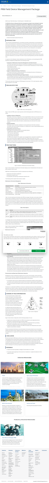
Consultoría (17, 457)
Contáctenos (44, 450)
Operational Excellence (10, 461)
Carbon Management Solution (10, 473)
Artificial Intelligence (30, 465)
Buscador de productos (37, 458)
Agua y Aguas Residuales (32, 375)
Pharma (3, 472)
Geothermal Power (31, 403)
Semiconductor (4, 474)
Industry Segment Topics (31, 456)
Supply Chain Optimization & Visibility (11, 466)
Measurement (17, 456)
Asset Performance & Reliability (11, 458)
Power (3, 375)
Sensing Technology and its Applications (31, 470)
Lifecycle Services (17, 461)
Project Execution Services (17, 459)
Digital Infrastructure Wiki (31, 476)
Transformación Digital (31, 463)
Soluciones (11, 450)
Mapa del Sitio (26, 481)
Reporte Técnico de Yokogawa (16, 5)
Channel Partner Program (37, 464)
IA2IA (29, 461)
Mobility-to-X (4, 471)
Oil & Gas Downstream (4, 454)
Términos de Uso (3, 481)
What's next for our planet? (31, 454)
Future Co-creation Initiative (31, 474)
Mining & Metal (4, 462)
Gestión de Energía (10, 476)
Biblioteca (5, 5)
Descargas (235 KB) (41, 16)
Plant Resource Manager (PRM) (9, 437)
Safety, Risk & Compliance (11, 456)
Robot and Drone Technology (31, 467)
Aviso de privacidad (10, 481)
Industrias (4, 450)
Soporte (36, 450)
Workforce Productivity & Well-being (11, 453)
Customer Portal (37, 459)
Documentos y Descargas (24, 453)
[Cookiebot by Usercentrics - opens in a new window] (41, 231)
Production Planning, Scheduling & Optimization (10, 470)
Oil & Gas (3, 452)
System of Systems (30, 460)
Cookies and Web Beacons (18, 481)
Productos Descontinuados (17, 465)
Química (3, 457)
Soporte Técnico (37, 452)
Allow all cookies (38, 250)
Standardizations (31, 472)
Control (16, 455)
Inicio (1, 5)
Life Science (17, 462)
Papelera (3, 464)
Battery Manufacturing (4, 470)
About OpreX (30, 458)
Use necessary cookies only (24, 250)
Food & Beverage (4, 463)
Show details (41, 247)
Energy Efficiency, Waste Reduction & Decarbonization (11, 463)
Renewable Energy (3, 460)
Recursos (9, 5)
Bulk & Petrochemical (7, 403)
